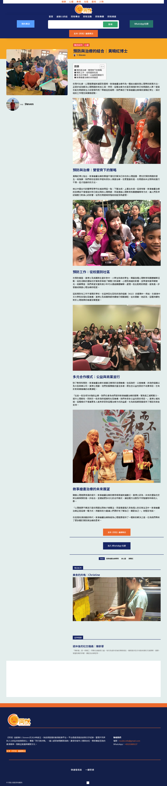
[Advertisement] (83, 679)
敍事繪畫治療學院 (112, 558)
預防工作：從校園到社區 (87, 72)
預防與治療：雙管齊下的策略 (89, 70)
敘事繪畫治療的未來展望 (87, 77)
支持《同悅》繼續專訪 (16, 751)
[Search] (110, 24)
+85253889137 (131, 744)
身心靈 (123, 558)
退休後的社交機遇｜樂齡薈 (88, 646)
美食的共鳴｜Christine (86, 575)
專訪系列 (78, 45)
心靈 (86, 45)
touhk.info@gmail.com (129, 740)
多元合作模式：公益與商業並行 (90, 75)
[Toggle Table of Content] (101, 66)
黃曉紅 (131, 558)
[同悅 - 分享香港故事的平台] (83, 9)
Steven (82, 55)
